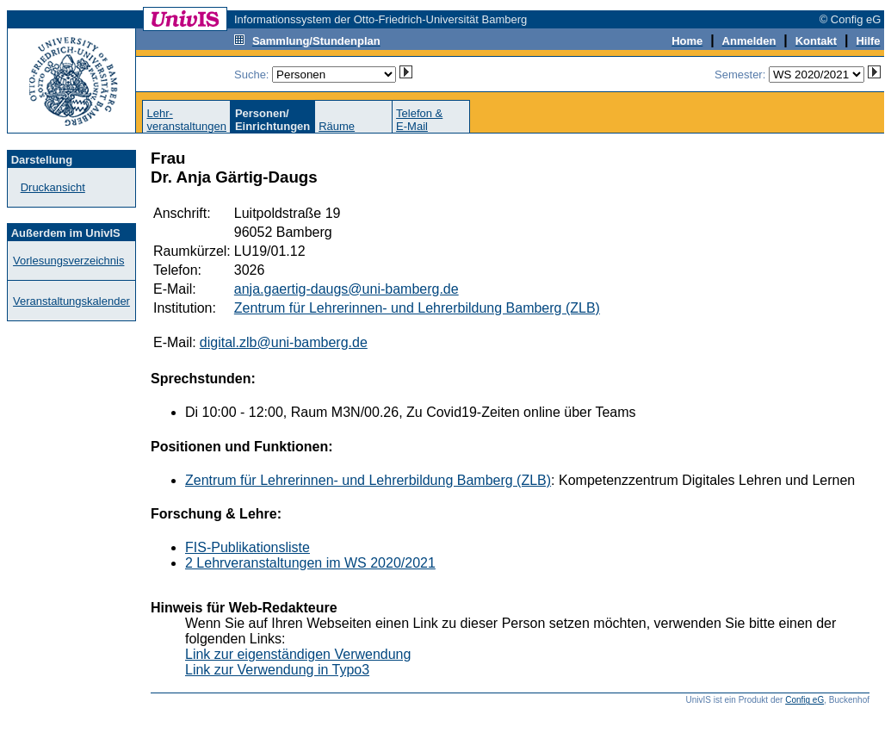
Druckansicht (53, 187)
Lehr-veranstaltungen (186, 120)
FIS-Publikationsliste (247, 547)
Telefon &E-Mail (419, 120)
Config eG (804, 700)
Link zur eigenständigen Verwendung (298, 654)
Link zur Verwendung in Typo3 (277, 669)
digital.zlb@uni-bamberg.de (284, 342)
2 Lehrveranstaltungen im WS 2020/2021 (310, 563)
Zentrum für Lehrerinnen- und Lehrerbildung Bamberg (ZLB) (417, 308)
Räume (337, 126)
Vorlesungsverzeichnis (68, 260)
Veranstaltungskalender (71, 301)
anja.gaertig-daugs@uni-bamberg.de (346, 289)
